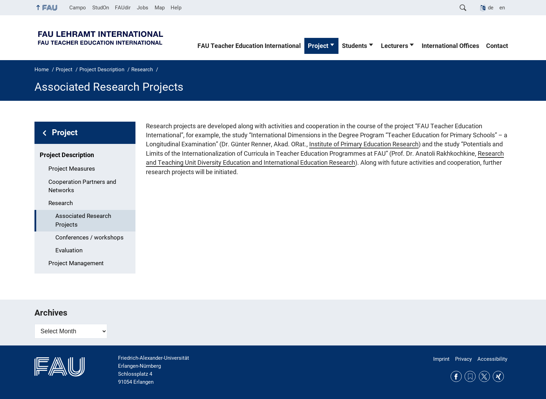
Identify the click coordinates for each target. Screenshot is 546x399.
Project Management (76, 263)
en (502, 8)
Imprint (441, 359)
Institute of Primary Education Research (364, 144)
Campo (77, 8)
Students (354, 45)
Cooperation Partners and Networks (82, 186)
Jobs (142, 8)
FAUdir (123, 8)
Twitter (484, 376)
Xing (498, 376)
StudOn (100, 8)
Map (160, 8)
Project (318, 45)
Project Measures (71, 168)
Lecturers (394, 45)
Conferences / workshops (89, 237)
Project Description (67, 155)
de (490, 8)
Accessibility (492, 359)
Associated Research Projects (83, 220)
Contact (497, 45)
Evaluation (69, 250)
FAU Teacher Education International (249, 45)
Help (176, 8)
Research (60, 203)
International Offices (450, 45)
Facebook (456, 376)
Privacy (463, 359)
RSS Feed (470, 376)
